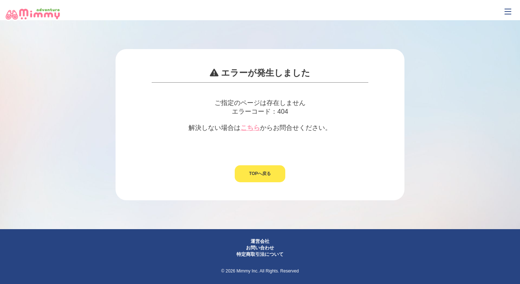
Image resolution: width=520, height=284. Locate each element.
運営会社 (260, 241)
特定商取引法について (260, 254)
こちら (250, 127)
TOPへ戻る (260, 173)
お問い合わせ (260, 247)
